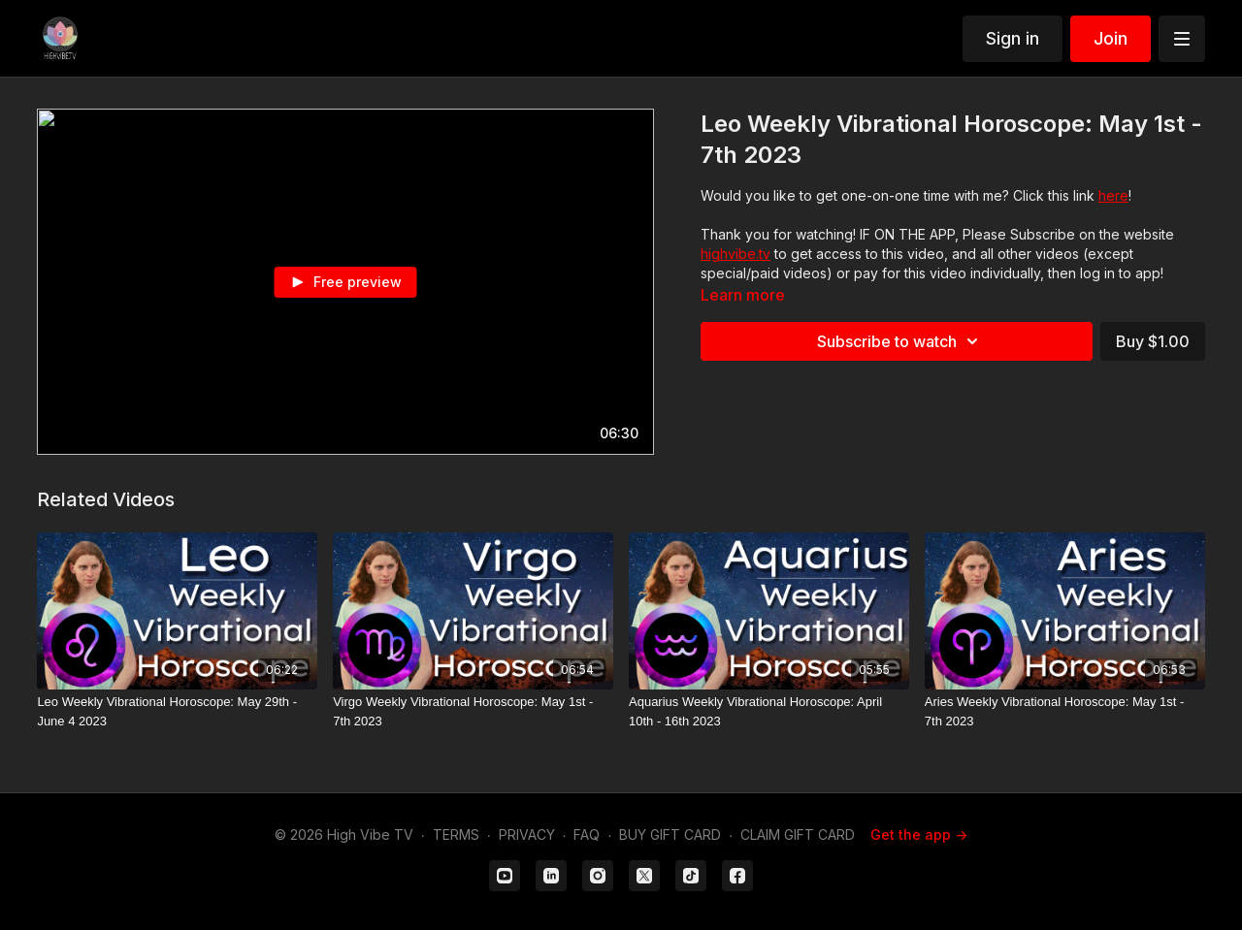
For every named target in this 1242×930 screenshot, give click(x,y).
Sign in (1012, 38)
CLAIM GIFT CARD (797, 834)
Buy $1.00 (1153, 341)
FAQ (586, 834)
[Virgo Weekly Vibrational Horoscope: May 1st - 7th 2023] (473, 711)
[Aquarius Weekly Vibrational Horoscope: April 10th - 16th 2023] (769, 711)
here (1113, 195)
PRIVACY (527, 834)
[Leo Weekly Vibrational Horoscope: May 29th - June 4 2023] (177, 711)
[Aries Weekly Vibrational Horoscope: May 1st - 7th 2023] (1065, 711)
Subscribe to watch (900, 341)
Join (1111, 38)
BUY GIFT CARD (670, 834)
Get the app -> (918, 834)
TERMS (456, 834)
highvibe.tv (735, 253)
